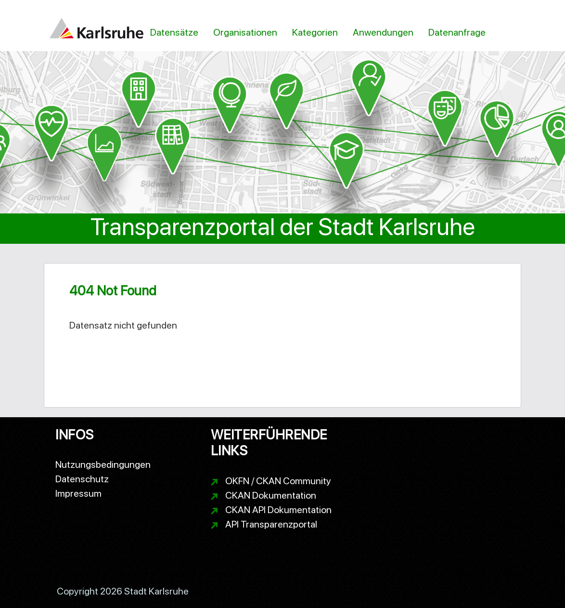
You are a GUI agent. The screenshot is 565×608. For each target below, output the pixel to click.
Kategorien (315, 32)
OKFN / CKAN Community (278, 481)
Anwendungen (383, 32)
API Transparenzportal (271, 524)
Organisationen (245, 32)
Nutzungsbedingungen (103, 464)
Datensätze (174, 32)
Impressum (78, 493)
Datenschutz (82, 479)
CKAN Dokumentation (270, 495)
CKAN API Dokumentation (278, 509)
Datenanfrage (457, 32)
